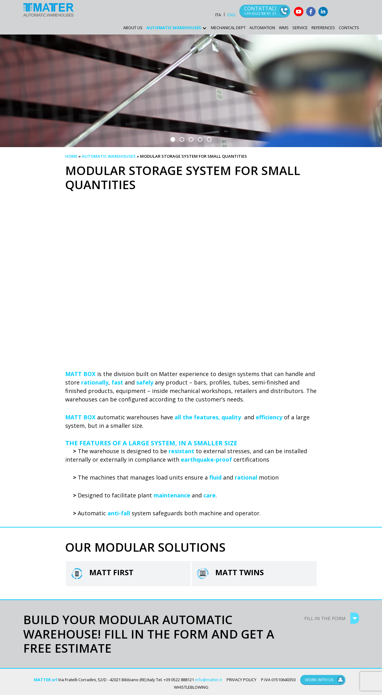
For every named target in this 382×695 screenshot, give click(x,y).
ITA (218, 15)
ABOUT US (133, 27)
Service (300, 27)
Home (71, 156)
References (323, 27)
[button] (172, 139)
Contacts (349, 27)
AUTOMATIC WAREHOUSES (173, 27)
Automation (262, 27)
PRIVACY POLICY (241, 679)
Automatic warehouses (109, 156)
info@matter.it (208, 679)
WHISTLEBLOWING (191, 687)
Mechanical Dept (228, 27)
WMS (284, 27)
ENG (232, 15)
